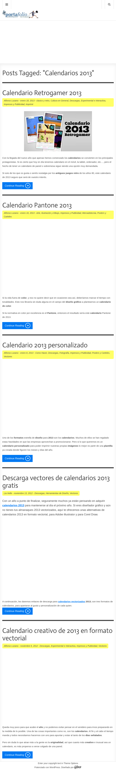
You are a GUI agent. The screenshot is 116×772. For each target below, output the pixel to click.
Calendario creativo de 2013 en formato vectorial (57, 634)
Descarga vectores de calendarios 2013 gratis (56, 481)
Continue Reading (14, 185)
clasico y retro (42, 100)
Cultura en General (59, 100)
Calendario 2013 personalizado (44, 345)
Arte (38, 213)
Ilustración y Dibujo (50, 213)
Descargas (75, 100)
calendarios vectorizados (71, 601)
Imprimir (29, 104)
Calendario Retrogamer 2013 (42, 93)
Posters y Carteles (100, 353)
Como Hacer (41, 353)
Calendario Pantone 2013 (37, 205)
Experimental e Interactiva (93, 100)
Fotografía (64, 353)
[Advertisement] (58, 33)
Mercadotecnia (89, 213)
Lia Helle (8, 493)
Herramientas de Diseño (57, 493)
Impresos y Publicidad (14, 104)
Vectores (8, 356)
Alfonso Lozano (11, 100)
